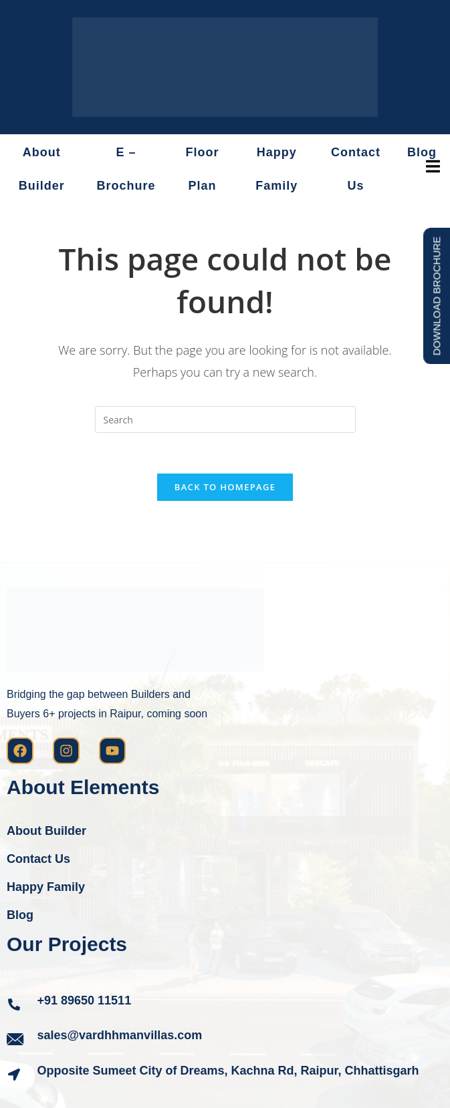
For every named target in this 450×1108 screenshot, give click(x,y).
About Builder (42, 169)
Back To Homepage (225, 487)
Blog (20, 915)
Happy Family (276, 169)
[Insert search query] (225, 419)
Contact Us (355, 169)
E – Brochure (126, 169)
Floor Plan (202, 169)
